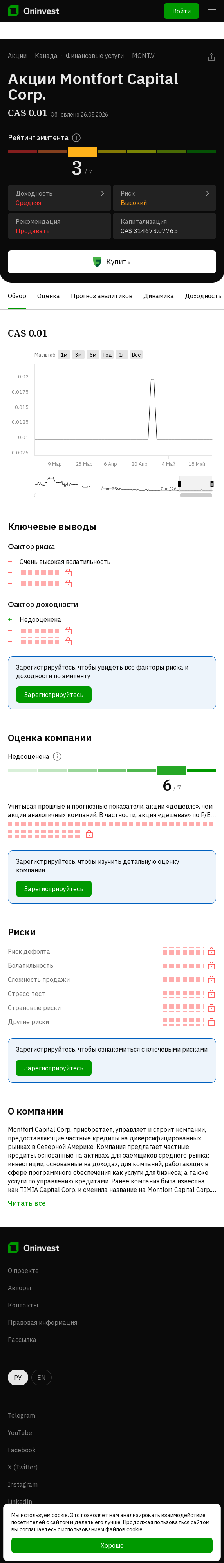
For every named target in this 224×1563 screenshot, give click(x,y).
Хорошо (112, 1545)
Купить (112, 262)
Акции (17, 55)
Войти (181, 11)
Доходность (203, 296)
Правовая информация (42, 1322)
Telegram (21, 1415)
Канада (46, 55)
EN (41, 1377)
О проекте (23, 1271)
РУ (18, 1377)
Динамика (158, 296)
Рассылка (22, 1339)
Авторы (19, 1288)
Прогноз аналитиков (101, 296)
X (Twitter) (23, 1467)
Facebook (22, 1450)
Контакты (23, 1305)
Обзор (17, 296)
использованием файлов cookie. (102, 1529)
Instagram (23, 1484)
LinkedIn (20, 1501)
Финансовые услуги (95, 55)
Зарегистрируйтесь (53, 695)
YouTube (20, 1433)
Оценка (48, 296)
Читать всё (27, 1203)
